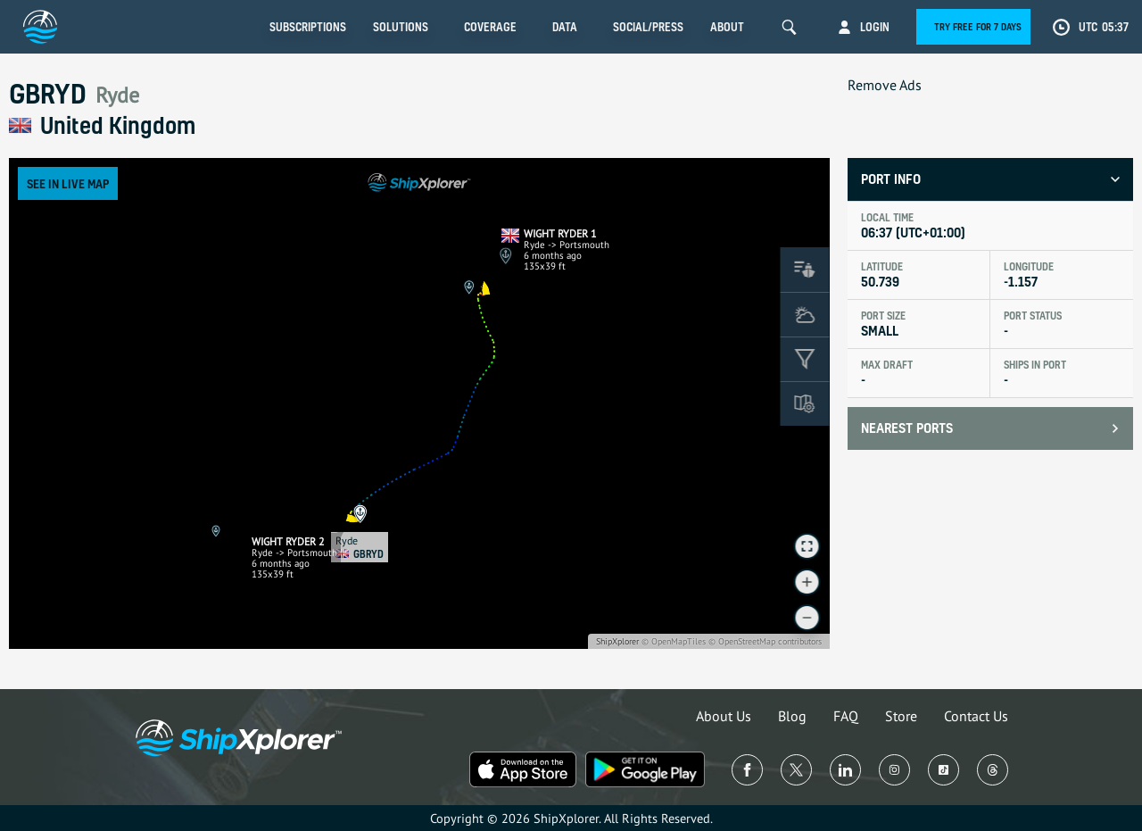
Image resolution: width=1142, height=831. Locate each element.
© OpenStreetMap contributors (765, 641)
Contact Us (976, 716)
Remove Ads (885, 85)
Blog (792, 716)
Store (901, 716)
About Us (723, 716)
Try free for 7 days (978, 27)
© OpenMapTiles (673, 641)
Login (875, 27)
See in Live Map (68, 183)
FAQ (845, 716)
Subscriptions (307, 27)
